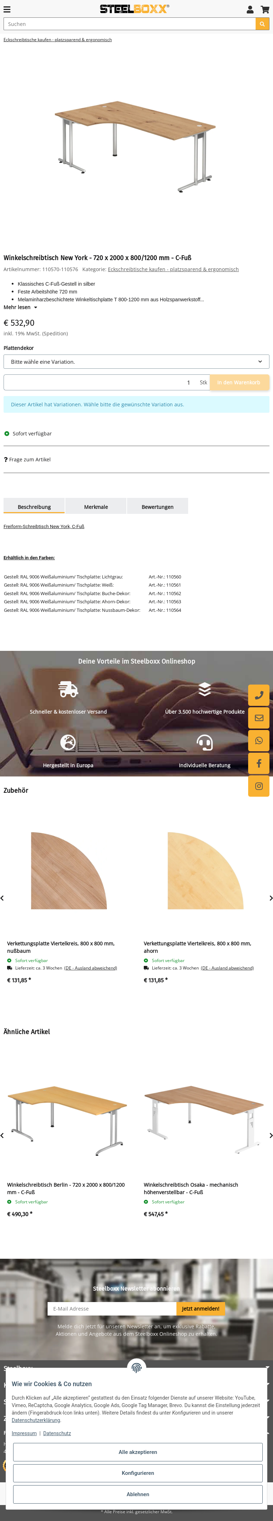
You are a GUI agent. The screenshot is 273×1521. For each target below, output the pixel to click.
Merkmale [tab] (96, 507)
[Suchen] (130, 23)
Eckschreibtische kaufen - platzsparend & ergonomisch (173, 269)
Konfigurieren (138, 1473)
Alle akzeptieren (138, 1452)
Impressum (24, 1433)
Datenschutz (57, 1433)
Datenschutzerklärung (36, 1420)
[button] (250, 9)
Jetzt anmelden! (200, 1308)
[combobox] (136, 362)
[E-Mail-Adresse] (112, 1309)
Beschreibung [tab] (34, 507)
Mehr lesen (20, 307)
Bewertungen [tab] (158, 507)
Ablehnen (138, 1494)
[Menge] (100, 382)
